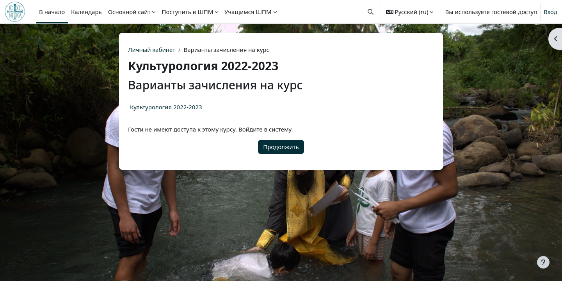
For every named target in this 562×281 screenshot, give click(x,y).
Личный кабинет (151, 49)
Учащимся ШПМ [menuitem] (247, 12)
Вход (550, 12)
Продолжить (281, 147)
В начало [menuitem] (52, 12)
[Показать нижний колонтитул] (543, 262)
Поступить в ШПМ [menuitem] (187, 12)
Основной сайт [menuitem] (129, 12)
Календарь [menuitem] (86, 12)
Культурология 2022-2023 (166, 107)
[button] (370, 11)
